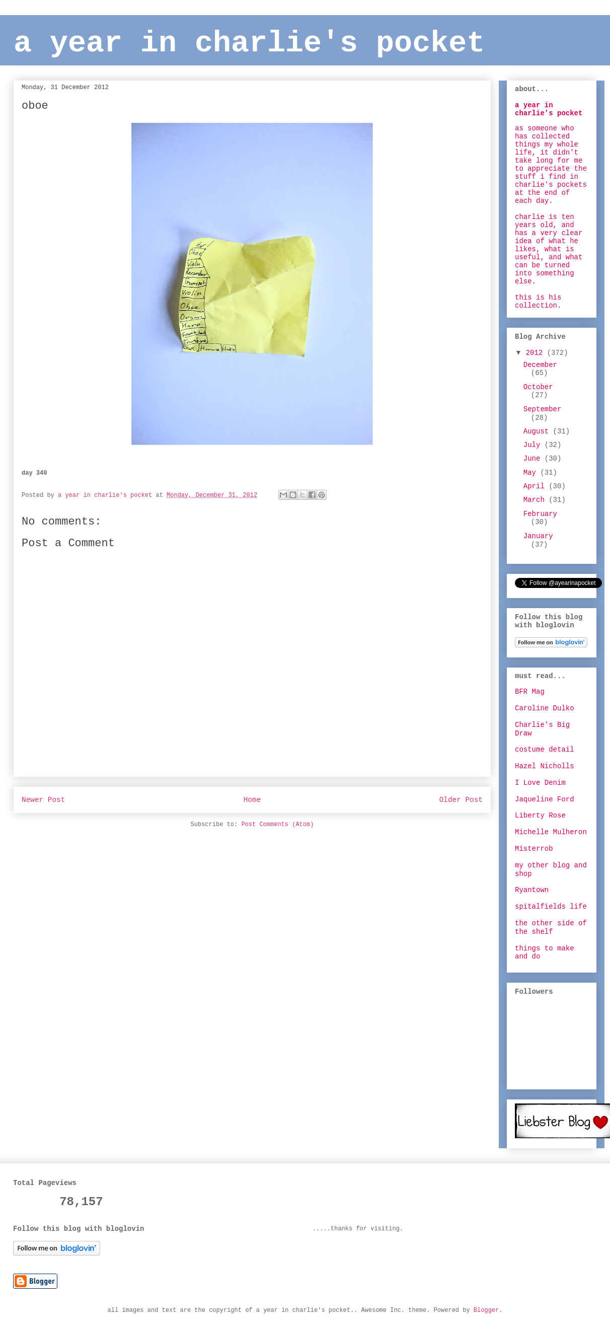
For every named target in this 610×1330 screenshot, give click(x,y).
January (538, 536)
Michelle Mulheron (551, 832)
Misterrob (534, 849)
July (534, 445)
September (542, 409)
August (538, 431)
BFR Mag (530, 692)
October (538, 387)
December (540, 365)
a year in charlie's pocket (249, 43)
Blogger (486, 1310)
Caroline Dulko (544, 708)
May (532, 473)
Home (252, 800)
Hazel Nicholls (544, 766)
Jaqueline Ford (544, 799)
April (536, 486)
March (536, 500)
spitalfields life (551, 907)
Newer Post (43, 800)
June (534, 459)
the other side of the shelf (551, 927)
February (540, 514)
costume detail (544, 750)
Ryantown (532, 890)
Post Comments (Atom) (277, 824)
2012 (536, 353)
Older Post (461, 800)
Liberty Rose (540, 815)
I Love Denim (540, 783)
